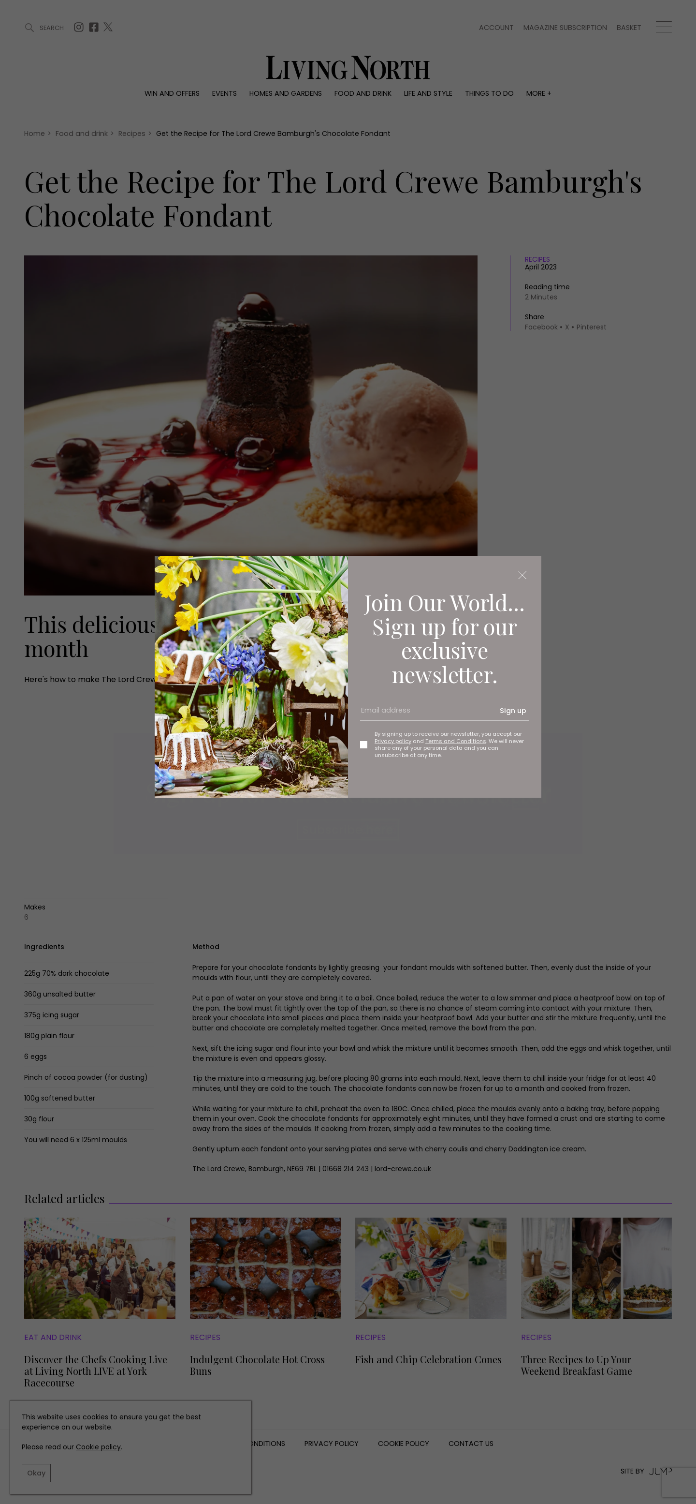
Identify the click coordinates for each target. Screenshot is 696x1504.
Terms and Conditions (455, 741)
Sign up (513, 710)
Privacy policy (393, 741)
